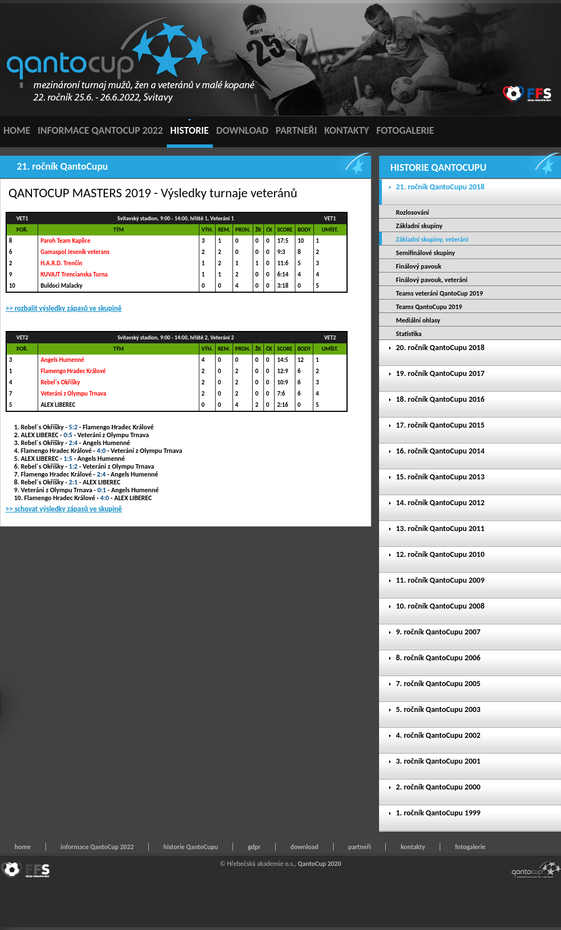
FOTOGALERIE (405, 130)
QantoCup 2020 (319, 864)
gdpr (254, 847)
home (23, 847)
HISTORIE (189, 130)
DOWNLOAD (242, 130)
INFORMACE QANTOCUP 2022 (100, 130)
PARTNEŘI (296, 130)
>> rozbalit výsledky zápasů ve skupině (64, 308)
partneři (359, 847)
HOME (16, 130)
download (304, 847)
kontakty (412, 847)
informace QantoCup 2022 (97, 847)
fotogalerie (470, 847)
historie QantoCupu (190, 847)
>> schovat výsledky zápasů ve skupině (64, 509)
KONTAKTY (347, 130)
